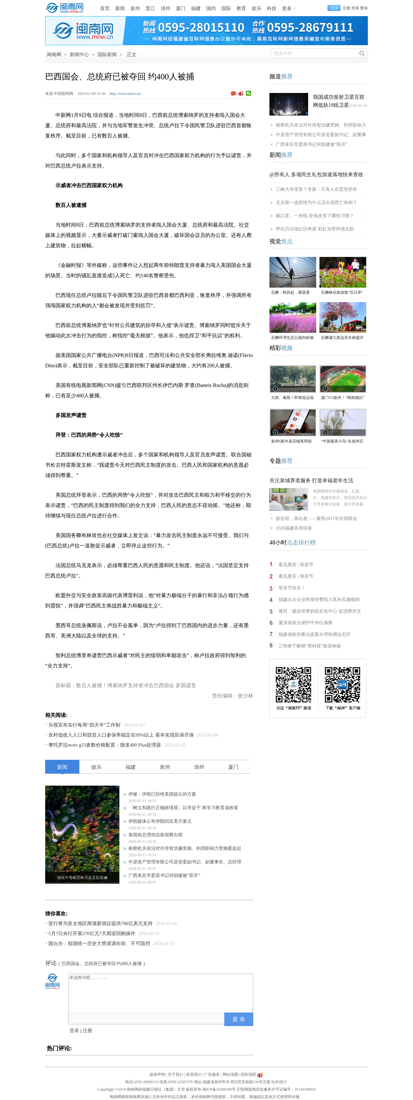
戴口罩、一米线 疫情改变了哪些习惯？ (315, 215)
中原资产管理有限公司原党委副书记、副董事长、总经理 (184, 862)
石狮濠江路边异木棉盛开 (342, 337)
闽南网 (54, 54)
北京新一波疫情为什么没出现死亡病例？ (316, 202)
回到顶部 (248, 1074)
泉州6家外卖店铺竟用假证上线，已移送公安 (291, 441)
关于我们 (175, 1074)
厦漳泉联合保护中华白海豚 (305, 622)
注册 (346, 8)
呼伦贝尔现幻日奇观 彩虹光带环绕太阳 (315, 229)
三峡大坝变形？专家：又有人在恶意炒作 (316, 189)
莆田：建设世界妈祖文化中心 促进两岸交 (319, 611)
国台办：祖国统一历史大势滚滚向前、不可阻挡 (99, 943)
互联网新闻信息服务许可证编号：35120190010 (276, 1089)
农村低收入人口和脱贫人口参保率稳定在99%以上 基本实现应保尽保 (121, 735)
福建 (196, 8)
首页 (105, 8)
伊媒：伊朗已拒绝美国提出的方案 (162, 794)
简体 (355, 8)
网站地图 (230, 1074)
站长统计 (279, 1082)
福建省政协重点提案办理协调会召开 (314, 634)
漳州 (165, 8)
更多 (287, 8)
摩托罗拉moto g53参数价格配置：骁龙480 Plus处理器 (104, 745)
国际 (226, 8)
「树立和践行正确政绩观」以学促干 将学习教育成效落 (183, 807)
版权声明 (157, 1074)
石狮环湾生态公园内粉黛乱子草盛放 (292, 338)
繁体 (364, 8)
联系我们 (194, 1074)
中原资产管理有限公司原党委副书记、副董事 (321, 134)
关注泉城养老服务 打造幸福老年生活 (311, 480)
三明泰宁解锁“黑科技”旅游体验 (309, 646)
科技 (272, 8)
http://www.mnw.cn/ (125, 93)
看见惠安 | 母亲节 (295, 564)
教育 (241, 8)
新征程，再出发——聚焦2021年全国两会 (316, 518)
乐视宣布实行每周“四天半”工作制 (84, 725)
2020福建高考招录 (294, 528)
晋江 (150, 8)
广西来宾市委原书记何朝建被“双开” (164, 875)
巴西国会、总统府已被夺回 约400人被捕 (102, 963)
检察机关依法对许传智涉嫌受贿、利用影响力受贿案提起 (184, 848)
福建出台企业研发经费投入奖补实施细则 (319, 599)
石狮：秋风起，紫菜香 (290, 292)
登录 (74, 1030)
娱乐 (256, 8)
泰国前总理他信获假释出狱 (155, 834)
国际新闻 (107, 54)
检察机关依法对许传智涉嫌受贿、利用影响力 (321, 125)
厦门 (181, 8)
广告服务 (212, 1074)
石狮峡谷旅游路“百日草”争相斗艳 (342, 293)
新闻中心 (79, 54)
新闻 (120, 8)
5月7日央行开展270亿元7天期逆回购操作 (92, 933)
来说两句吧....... (161, 992)
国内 (211, 8)
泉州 (135, 8)
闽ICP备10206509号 (219, 1089)
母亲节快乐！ (292, 588)
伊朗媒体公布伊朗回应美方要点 (160, 821)
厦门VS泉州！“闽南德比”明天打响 (342, 398)
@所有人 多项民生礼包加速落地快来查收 (316, 174)
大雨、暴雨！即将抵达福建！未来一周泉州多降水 (292, 398)
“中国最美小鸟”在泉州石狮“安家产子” (342, 441)
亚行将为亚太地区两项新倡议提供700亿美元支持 (100, 923)
